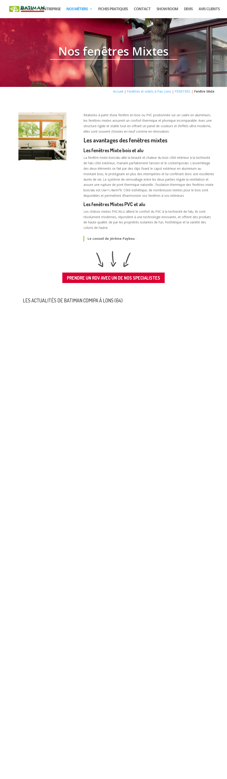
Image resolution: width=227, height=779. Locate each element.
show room (167, 10)
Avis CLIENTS (209, 10)
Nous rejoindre (34, 735)
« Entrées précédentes (39, 693)
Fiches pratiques (113, 10)
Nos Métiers (77, 10)
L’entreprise (50, 10)
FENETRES (182, 91)
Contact (142, 10)
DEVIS (188, 10)
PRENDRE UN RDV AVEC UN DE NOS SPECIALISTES (113, 278)
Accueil (27, 10)
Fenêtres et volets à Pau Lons (149, 91)
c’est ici (34, 743)
